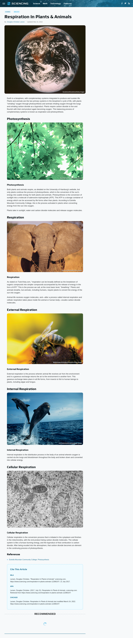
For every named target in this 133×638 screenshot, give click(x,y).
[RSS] (129, 3)
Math (45, 3)
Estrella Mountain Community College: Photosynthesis (29, 560)
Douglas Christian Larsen (16, 22)
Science (36, 3)
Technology (55, 3)
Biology (16, 11)
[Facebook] (122, 3)
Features (68, 3)
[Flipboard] (125, 3)
